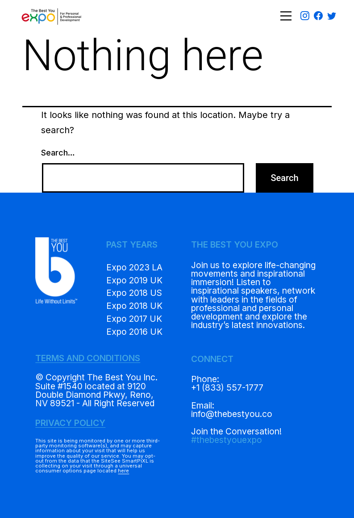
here (123, 470)
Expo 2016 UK (134, 331)
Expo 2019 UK (134, 280)
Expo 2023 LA (134, 267)
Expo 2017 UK (134, 318)
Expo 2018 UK (134, 305)
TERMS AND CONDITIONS (87, 358)
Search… (58, 152)
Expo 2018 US (134, 292)
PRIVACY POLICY (70, 422)
